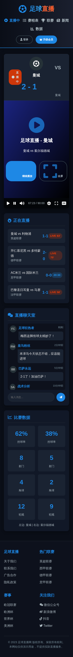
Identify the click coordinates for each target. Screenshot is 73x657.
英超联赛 (46, 561)
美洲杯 (8, 625)
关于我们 (10, 561)
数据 (37, 29)
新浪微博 (48, 611)
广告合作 (10, 575)
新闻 (63, 20)
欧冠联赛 (10, 604)
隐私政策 (10, 582)
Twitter (46, 625)
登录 (24, 39)
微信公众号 (49, 604)
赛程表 (30, 20)
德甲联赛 (46, 575)
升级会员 (46, 39)
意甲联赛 (46, 582)
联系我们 (10, 568)
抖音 (44, 618)
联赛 (47, 20)
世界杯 (8, 618)
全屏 (53, 171)
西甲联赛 (46, 568)
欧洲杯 (8, 611)
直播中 (12, 20)
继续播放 (21, 171)
